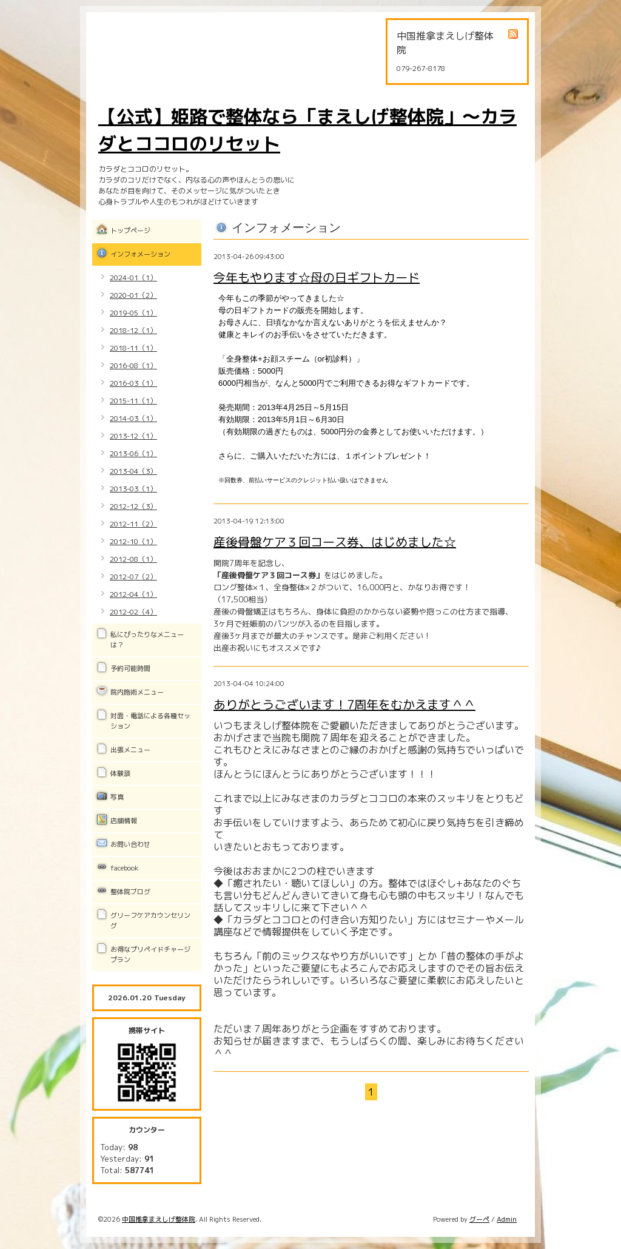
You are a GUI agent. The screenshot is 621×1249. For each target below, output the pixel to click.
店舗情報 (123, 821)
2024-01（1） (133, 277)
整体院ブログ (130, 892)
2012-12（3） (133, 506)
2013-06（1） (133, 453)
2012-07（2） (133, 576)
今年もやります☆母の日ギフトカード (316, 277)
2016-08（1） (133, 365)
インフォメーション (140, 254)
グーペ (479, 1219)
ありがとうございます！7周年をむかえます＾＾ (344, 704)
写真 (117, 797)
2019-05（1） (133, 313)
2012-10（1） (133, 541)
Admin (507, 1219)
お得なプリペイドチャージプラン (150, 954)
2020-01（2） (133, 295)
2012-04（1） (133, 594)
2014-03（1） (133, 418)
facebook (124, 868)
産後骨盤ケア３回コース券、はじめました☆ (334, 541)
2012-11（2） (133, 524)
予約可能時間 (130, 668)
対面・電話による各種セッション (150, 721)
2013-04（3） (133, 471)
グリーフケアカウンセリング (150, 921)
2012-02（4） (133, 612)
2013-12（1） (133, 436)
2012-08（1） (133, 559)
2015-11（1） (133, 401)
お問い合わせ (130, 844)
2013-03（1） (133, 488)
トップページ (130, 230)
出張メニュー (130, 750)
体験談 (120, 773)
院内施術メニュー (137, 692)
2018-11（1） (133, 348)
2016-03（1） (133, 383)
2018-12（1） (133, 330)
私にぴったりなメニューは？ (147, 640)
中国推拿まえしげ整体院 (158, 1219)
